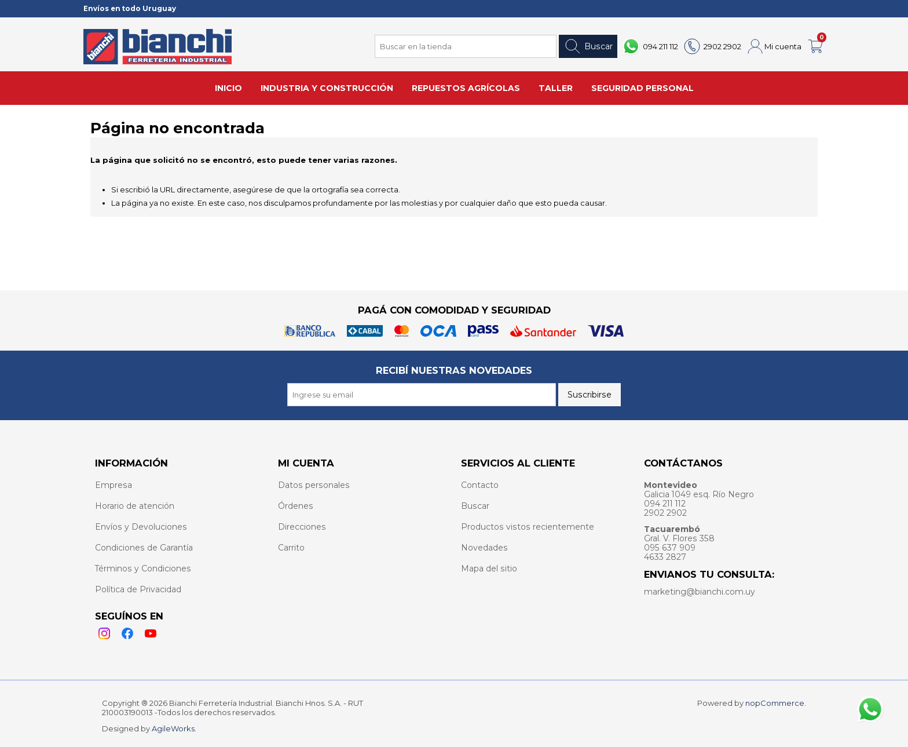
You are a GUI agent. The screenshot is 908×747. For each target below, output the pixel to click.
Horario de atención (134, 506)
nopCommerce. (775, 703)
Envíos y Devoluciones (141, 526)
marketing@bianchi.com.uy (699, 591)
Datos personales (314, 485)
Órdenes (295, 506)
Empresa (113, 485)
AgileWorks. (174, 728)
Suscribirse (590, 394)
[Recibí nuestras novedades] (421, 394)
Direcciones (302, 526)
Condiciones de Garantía (144, 547)
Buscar (588, 46)
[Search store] (465, 46)
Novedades (484, 547)
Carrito (291, 547)
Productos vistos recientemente (527, 526)
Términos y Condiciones (143, 568)
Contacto (480, 485)
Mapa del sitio (489, 568)
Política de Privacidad (138, 589)
